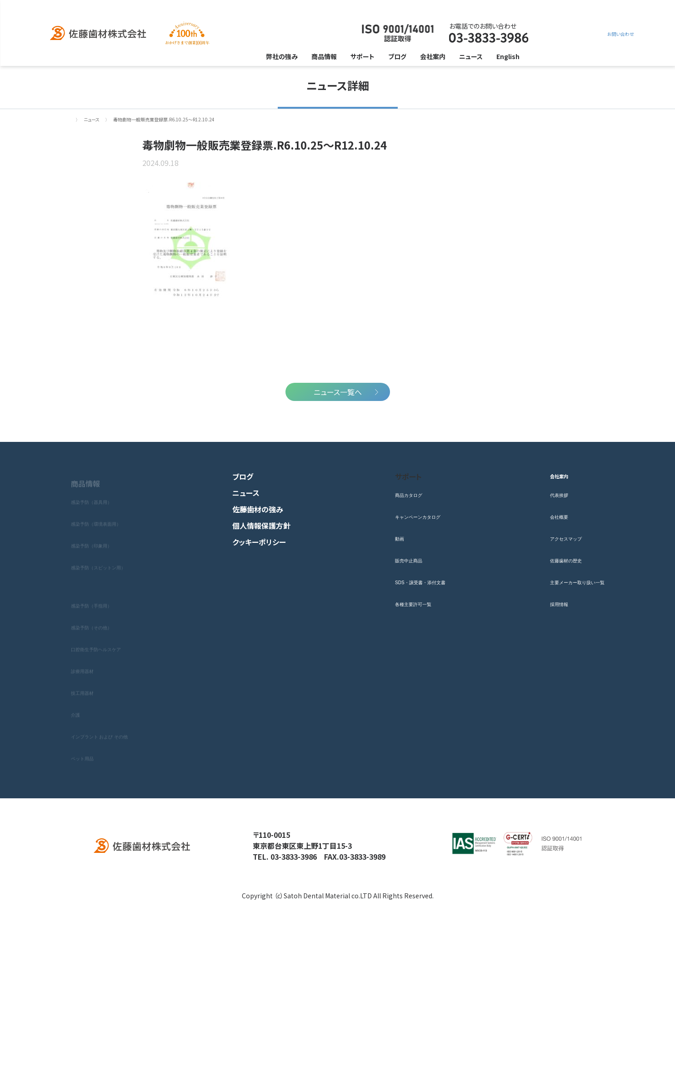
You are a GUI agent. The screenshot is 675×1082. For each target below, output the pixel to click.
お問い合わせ (559, 33)
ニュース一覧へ (338, 539)
